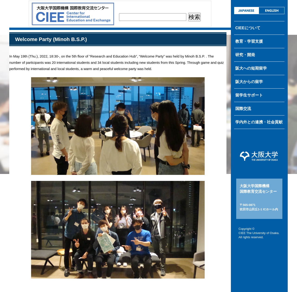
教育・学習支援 (249, 41)
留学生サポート (249, 95)
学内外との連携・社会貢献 (259, 122)
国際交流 (243, 108)
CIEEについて (247, 28)
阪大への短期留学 (251, 68)
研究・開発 (245, 55)
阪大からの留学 (249, 82)
